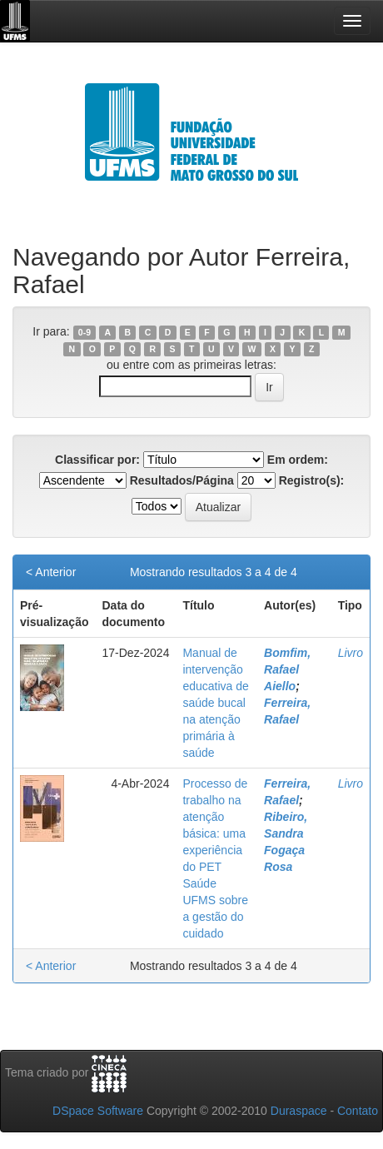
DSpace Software (97, 1110)
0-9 (84, 332)
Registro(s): (312, 480)
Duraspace (299, 1110)
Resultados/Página (182, 480)
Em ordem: (297, 459)
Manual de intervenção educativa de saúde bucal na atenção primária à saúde (215, 702)
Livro (350, 652)
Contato (357, 1110)
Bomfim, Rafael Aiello (287, 669)
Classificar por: (97, 459)
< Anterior (51, 572)
